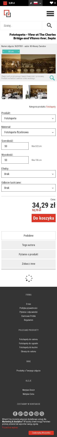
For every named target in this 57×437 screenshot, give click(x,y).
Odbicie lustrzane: (11, 182)
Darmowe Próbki (28, 316)
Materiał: (6, 126)
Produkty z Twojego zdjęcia (28, 370)
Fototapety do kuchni (28, 347)
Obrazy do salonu (28, 351)
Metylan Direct (28, 390)
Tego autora (28, 245)
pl (35, 3)
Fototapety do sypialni (28, 343)
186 (37, 160)
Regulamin (28, 320)
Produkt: (6, 113)
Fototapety (51, 107)
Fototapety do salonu (28, 339)
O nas (28, 304)
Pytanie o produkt (28, 254)
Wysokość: (7, 154)
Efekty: (5, 168)
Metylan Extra (28, 394)
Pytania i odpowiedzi (29, 312)
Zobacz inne (28, 263)
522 (37, 146)
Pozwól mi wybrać (10, 427)
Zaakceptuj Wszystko (41, 433)
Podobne (28, 235)
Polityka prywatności (28, 308)
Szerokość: (7, 140)
